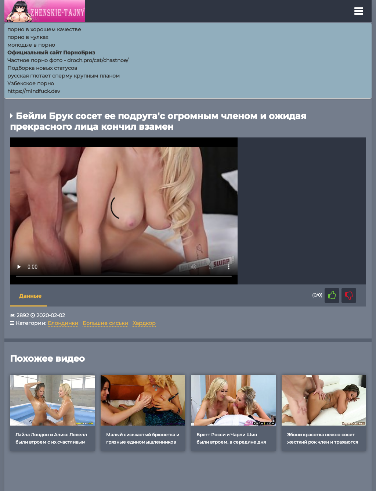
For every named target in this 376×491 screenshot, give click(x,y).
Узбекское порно (30, 83)
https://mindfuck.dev (33, 91)
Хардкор (144, 323)
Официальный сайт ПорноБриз (51, 52)
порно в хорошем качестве (44, 29)
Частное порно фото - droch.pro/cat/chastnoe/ (68, 60)
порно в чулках (27, 37)
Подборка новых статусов (42, 68)
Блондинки (63, 323)
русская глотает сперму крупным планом (63, 75)
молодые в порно (31, 45)
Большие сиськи (105, 323)
